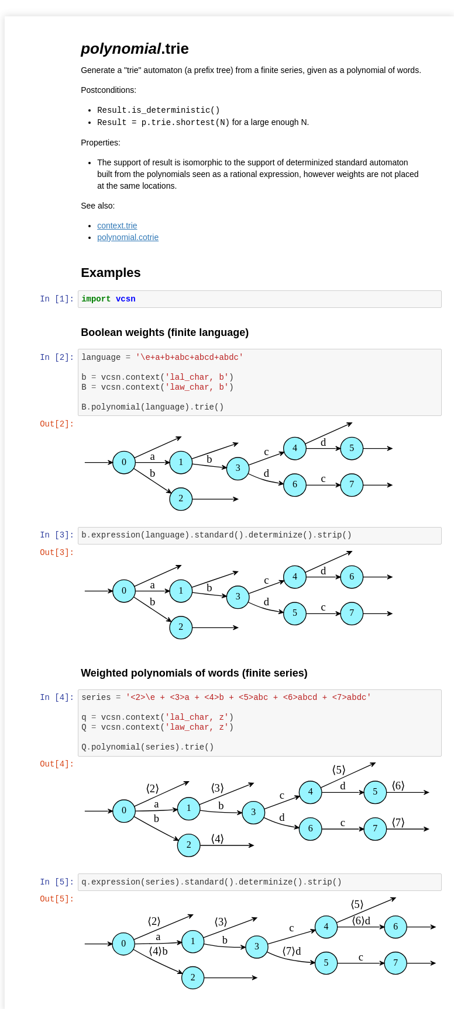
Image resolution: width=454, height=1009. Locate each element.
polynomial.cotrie (129, 236)
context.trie (118, 224)
